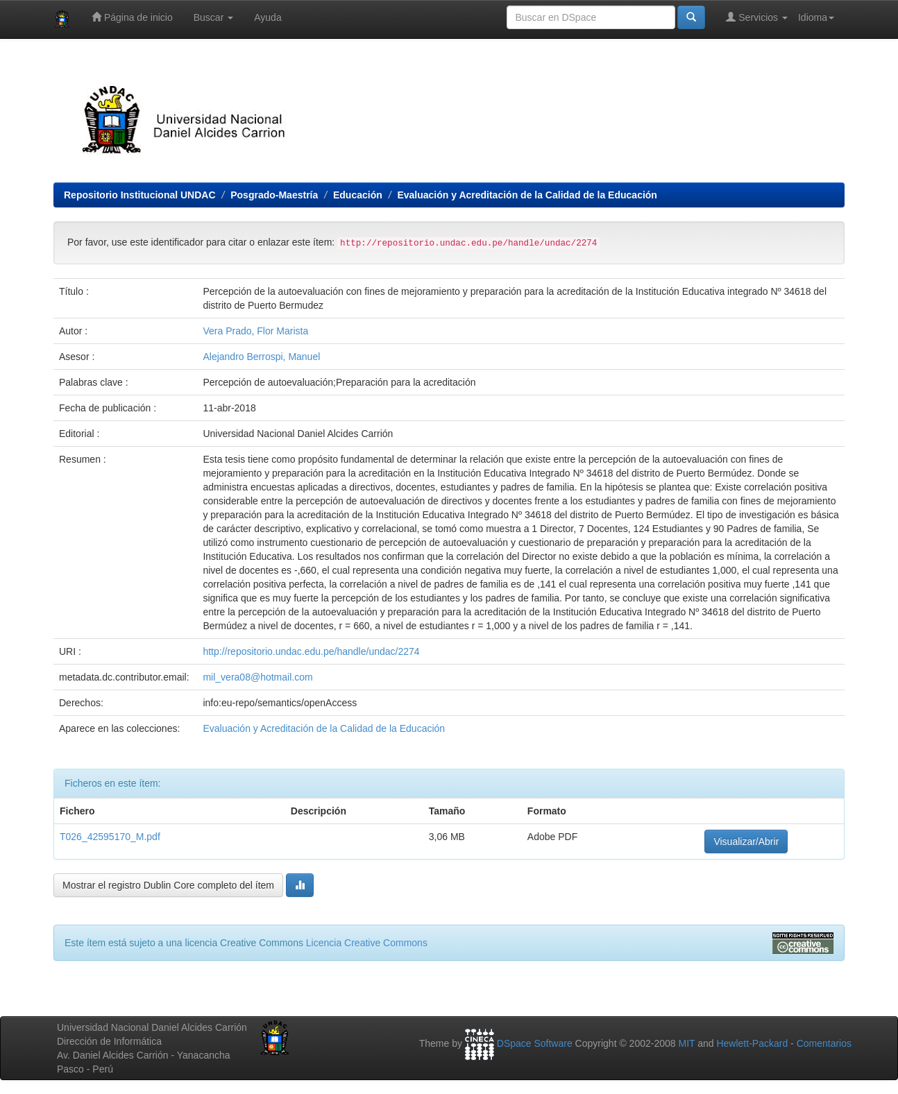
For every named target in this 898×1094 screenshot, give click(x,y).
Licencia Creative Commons (366, 942)
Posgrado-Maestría (274, 194)
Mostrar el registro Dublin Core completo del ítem (168, 885)
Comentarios (824, 1043)
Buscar (213, 17)
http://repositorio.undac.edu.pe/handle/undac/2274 (311, 651)
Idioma (816, 17)
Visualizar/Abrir (746, 841)
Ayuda (267, 17)
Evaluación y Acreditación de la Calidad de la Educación (527, 194)
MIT (686, 1043)
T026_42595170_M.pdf (110, 836)
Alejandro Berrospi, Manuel (261, 356)
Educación (357, 194)
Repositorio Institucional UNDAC (140, 194)
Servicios (757, 17)
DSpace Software (535, 1043)
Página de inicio (132, 17)
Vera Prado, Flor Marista (255, 330)
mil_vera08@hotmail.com (257, 677)
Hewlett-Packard (752, 1043)
